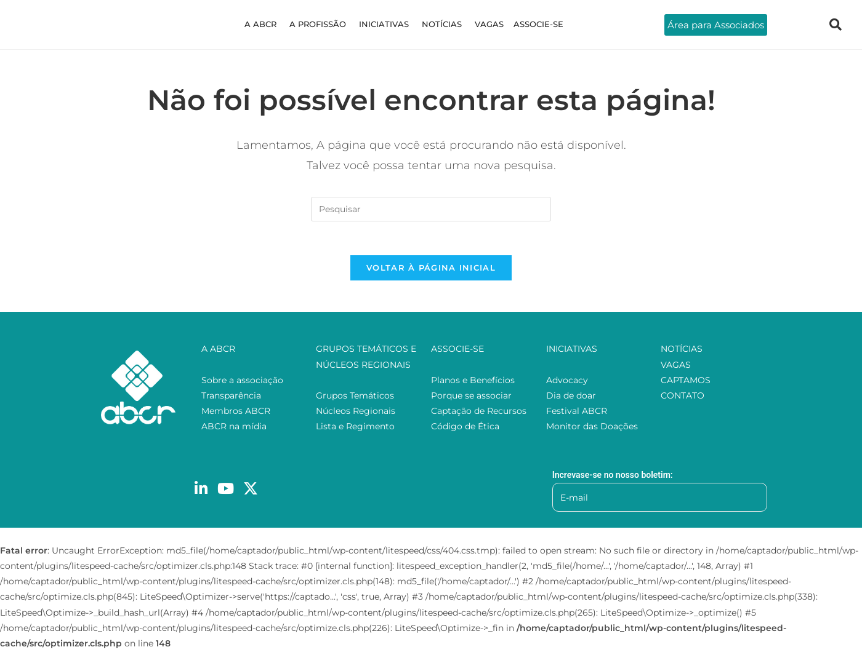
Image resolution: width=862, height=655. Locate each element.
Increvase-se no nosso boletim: (612, 478)
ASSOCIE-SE (533, 24)
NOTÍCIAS (441, 24)
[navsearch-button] (835, 24)
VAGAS (486, 24)
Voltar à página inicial (431, 271)
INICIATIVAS (385, 24)
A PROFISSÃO (320, 24)
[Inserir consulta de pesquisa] (431, 209)
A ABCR (265, 24)
